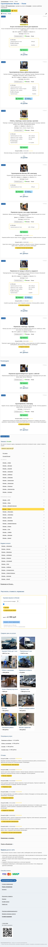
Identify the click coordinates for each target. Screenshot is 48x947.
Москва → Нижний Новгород (9, 523)
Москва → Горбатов (6, 567)
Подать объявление (6, 844)
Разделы (4, 899)
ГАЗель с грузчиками (6, 743)
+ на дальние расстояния (10, 610)
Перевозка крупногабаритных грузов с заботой (24, 373)
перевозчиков (22, 626)
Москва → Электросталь (8, 489)
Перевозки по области (6, 740)
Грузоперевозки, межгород (24, 403)
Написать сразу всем (7, 448)
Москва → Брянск (7, 538)
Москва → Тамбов (7, 532)
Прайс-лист (4, 904)
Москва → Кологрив (6, 576)
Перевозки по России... (7, 584)
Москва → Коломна (7, 492)
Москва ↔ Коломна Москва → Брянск (10, 13)
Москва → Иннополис (7, 546)
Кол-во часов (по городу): (10, 601)
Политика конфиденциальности (9, 911)
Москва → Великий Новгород (10, 505)
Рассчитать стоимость (7, 896)
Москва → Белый (6, 579)
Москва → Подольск (7, 486)
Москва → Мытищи (7, 465)
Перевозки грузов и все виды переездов (24, 212)
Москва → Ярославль (8, 511)
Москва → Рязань (7, 526)
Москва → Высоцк (6, 549)
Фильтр (15, 10)
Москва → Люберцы (7, 474)
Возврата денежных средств (9, 914)
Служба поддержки (7, 916)
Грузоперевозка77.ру (9, 880)
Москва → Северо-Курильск (8, 573)
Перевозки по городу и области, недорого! (24, 271)
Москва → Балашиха (8, 471)
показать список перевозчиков (11, 622)
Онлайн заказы (5, 901)
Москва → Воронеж (7, 535)
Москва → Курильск (6, 558)
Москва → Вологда (7, 517)
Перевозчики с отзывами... (8, 838)
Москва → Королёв (7, 468)
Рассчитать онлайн (6, 10)
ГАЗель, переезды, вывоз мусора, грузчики (24, 121)
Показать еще (4, 436)
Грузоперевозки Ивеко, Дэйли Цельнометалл (24, 72)
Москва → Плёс (5, 564)
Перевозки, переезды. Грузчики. (24, 326)
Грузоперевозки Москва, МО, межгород (24, 173)
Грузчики (3, 746)
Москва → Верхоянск (7, 552)
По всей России (6, 456)
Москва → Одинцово (8, 477)
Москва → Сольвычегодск (8, 570)
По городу (5, 453)
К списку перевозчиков (7, 884)
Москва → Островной (7, 561)
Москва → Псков (7, 509)
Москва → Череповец (8, 514)
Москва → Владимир (8, 520)
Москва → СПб (6, 500)
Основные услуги (18, 36)
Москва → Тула (6, 529)
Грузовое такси (4, 749)
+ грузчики (6, 607)
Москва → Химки (7, 462)
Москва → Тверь (7, 503)
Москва (45, 16)
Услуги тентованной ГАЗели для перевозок (24, 26)
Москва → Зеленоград (8, 483)
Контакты (4, 889)
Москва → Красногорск (8, 480)
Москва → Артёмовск (7, 555)
